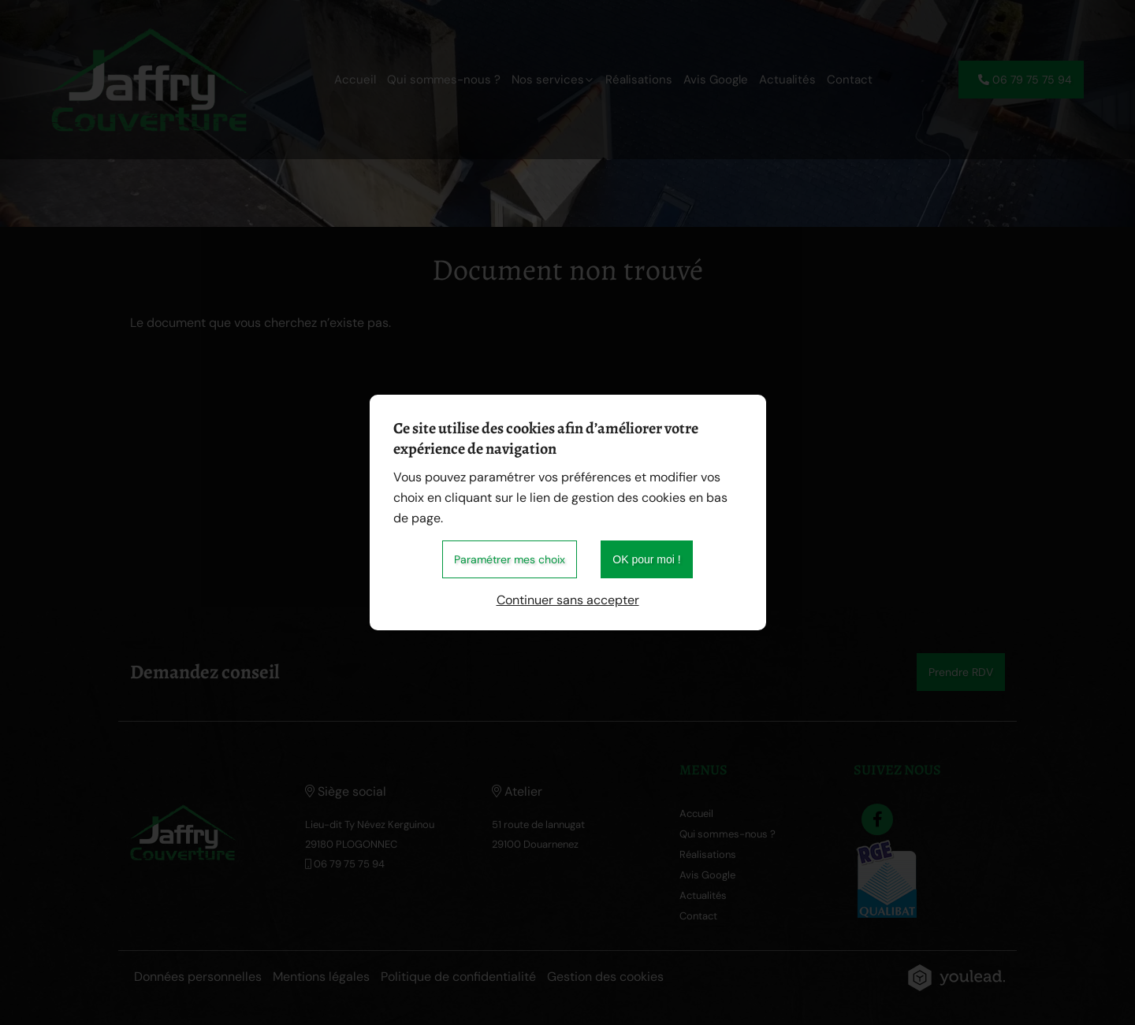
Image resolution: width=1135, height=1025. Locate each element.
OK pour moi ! (646, 559)
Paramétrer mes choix (509, 559)
